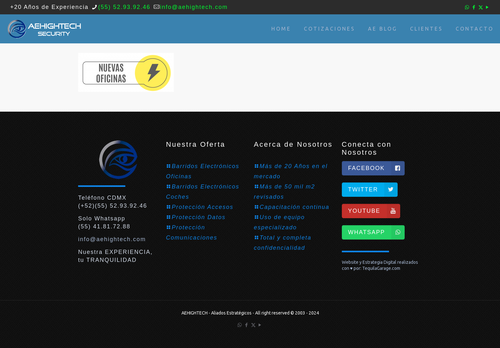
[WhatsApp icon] (467, 7)
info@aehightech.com (112, 239)
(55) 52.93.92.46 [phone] (124, 7)
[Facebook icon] (474, 7)
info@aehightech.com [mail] (194, 7)
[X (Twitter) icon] (480, 7)
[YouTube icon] (487, 7)
